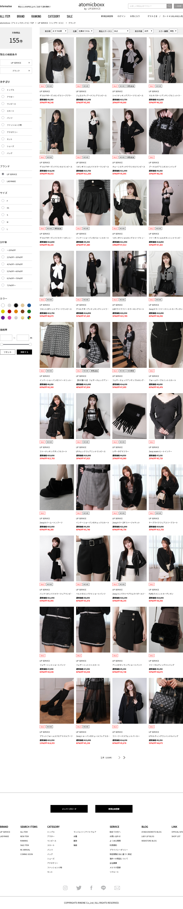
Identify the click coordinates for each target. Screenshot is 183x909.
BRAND (21, 16)
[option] (37, 6)
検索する (24, 352)
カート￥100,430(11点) (173, 16)
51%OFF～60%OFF (15, 271)
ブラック (16, 70)
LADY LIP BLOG (148, 836)
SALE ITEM (24, 845)
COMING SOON (26, 854)
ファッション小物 (14, 125)
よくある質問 (115, 840)
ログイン (122, 16)
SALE (70, 16)
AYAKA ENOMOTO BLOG (151, 831)
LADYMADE (11, 181)
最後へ (123, 757)
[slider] (1, 344)
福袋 (75, 845)
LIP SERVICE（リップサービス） (51, 23)
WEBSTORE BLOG (149, 840)
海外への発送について (119, 858)
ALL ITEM (5, 16)
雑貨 (75, 840)
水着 (75, 836)
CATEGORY (54, 16)
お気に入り (135, 16)
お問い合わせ (115, 836)
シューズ (10, 146)
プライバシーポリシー (119, 849)
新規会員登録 (107, 16)
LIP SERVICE (16, 62)
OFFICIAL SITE (177, 831)
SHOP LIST (176, 836)
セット (9, 139)
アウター (10, 96)
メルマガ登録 (115, 867)
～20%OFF (11, 250)
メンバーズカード (69, 809)
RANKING (36, 16)
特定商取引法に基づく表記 (121, 854)
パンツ (10, 118)
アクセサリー (12, 132)
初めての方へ (115, 831)
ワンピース (11, 103)
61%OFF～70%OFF (15, 278)
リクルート (114, 872)
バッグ (9, 153)
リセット (8, 352)
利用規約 (113, 845)
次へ (119, 757)
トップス (10, 89)
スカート (10, 111)
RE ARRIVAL (25, 849)
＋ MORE (178, 6)
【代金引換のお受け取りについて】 (32, 6)
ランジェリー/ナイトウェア (85, 831)
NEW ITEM (24, 836)
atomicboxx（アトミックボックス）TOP (17, 23)
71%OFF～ (11, 285)
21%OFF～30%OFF (15, 257)
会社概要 (113, 863)
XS (8, 208)
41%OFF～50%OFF (15, 264)
